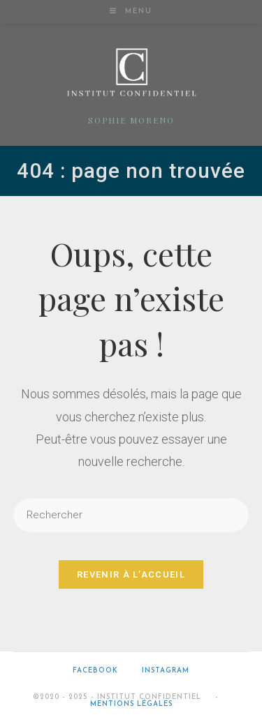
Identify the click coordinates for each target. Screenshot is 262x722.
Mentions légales (131, 704)
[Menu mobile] (131, 11)
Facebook (95, 671)
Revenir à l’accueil (131, 574)
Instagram (165, 671)
